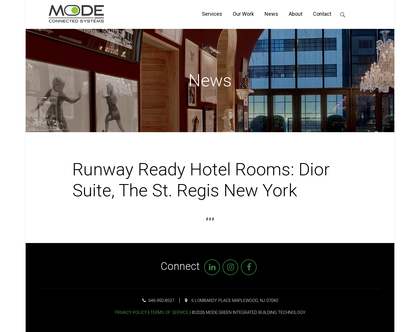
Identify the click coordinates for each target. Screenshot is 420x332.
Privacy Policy (131, 312)
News (271, 14)
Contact (322, 14)
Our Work (243, 14)
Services (212, 14)
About (295, 14)
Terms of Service (169, 312)
